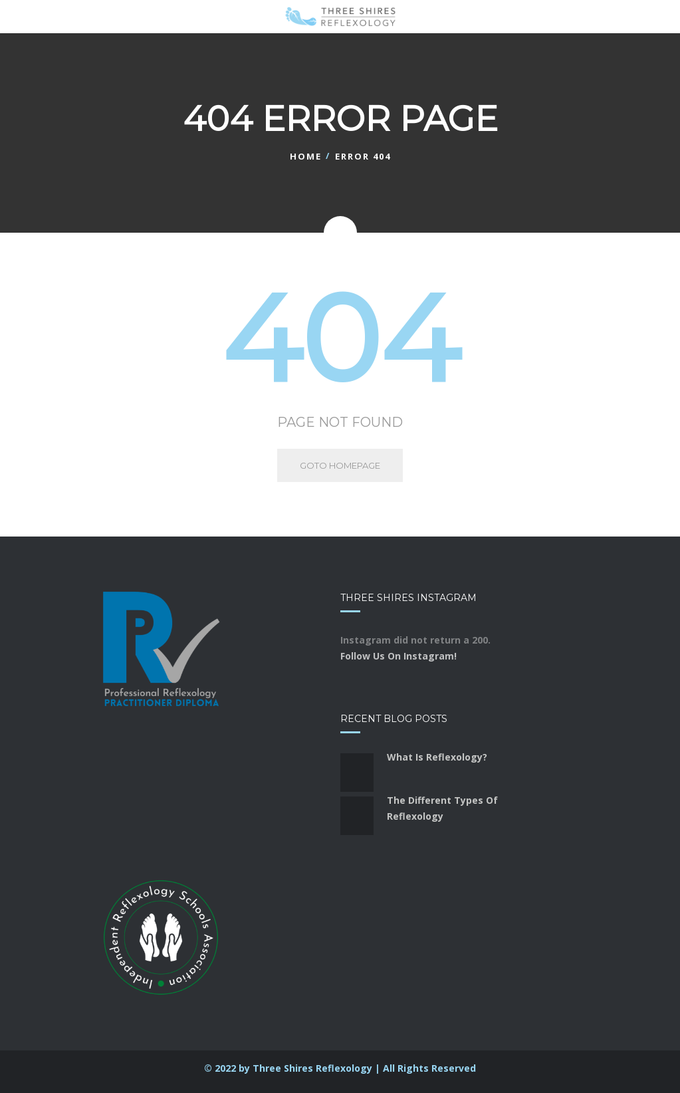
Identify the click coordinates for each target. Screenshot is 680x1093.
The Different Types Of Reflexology (442, 808)
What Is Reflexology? (437, 757)
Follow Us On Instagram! (398, 656)
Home (306, 156)
